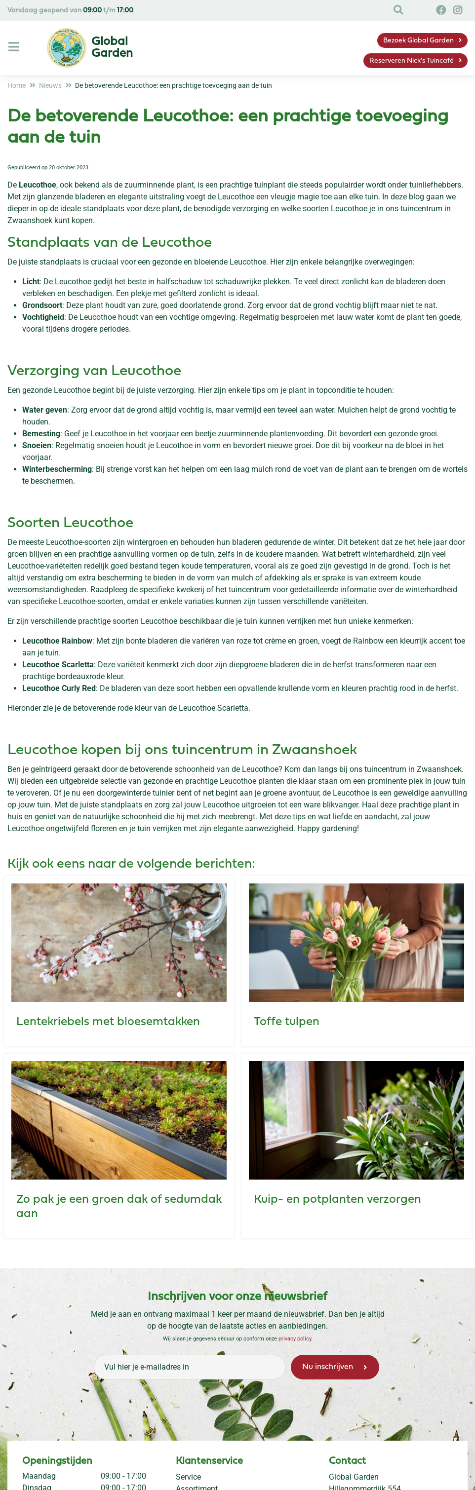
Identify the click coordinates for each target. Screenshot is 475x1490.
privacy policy (294, 1339)
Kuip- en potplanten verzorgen (337, 1199)
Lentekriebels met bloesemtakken (108, 1022)
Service (188, 1477)
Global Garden (354, 1477)
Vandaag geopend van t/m (70, 10)
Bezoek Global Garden (418, 41)
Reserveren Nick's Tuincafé (411, 61)
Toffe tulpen (286, 1022)
